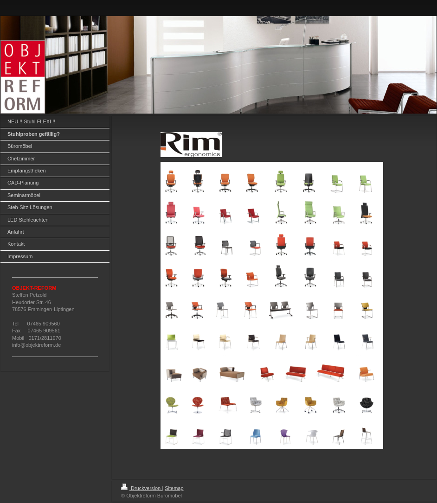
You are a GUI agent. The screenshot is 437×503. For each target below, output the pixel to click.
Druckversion (141, 488)
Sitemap (174, 488)
